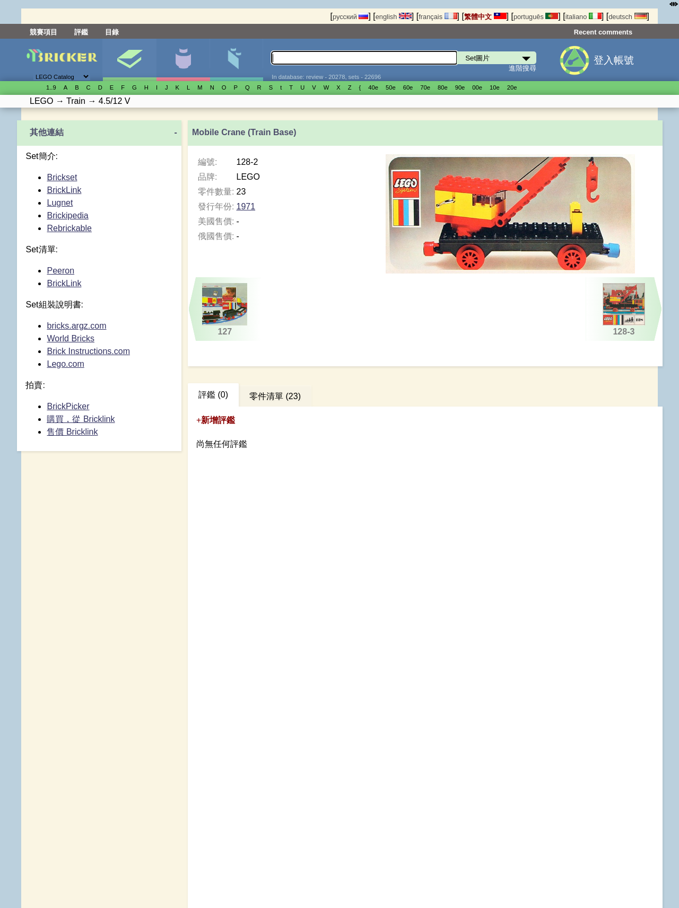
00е (477, 87)
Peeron (60, 270)
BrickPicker (68, 406)
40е (373, 87)
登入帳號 (614, 60)
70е (425, 87)
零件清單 (236, 59)
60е (408, 87)
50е (391, 87)
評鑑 (81, 32)
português (535, 17)
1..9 (51, 87)
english (394, 17)
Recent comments (603, 32)
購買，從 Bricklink (81, 419)
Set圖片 (129, 59)
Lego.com (65, 363)
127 (225, 309)
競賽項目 (43, 32)
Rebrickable (69, 228)
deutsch (627, 17)
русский (350, 17)
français (438, 17)
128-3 (623, 309)
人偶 (183, 59)
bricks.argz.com (76, 325)
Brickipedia (67, 215)
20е (512, 87)
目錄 (112, 32)
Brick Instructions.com (88, 351)
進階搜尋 (522, 68)
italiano (583, 17)
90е (460, 87)
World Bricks (70, 338)
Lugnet (60, 202)
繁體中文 (485, 17)
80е (443, 87)
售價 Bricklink (72, 431)
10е (495, 87)
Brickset (62, 177)
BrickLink (64, 190)
